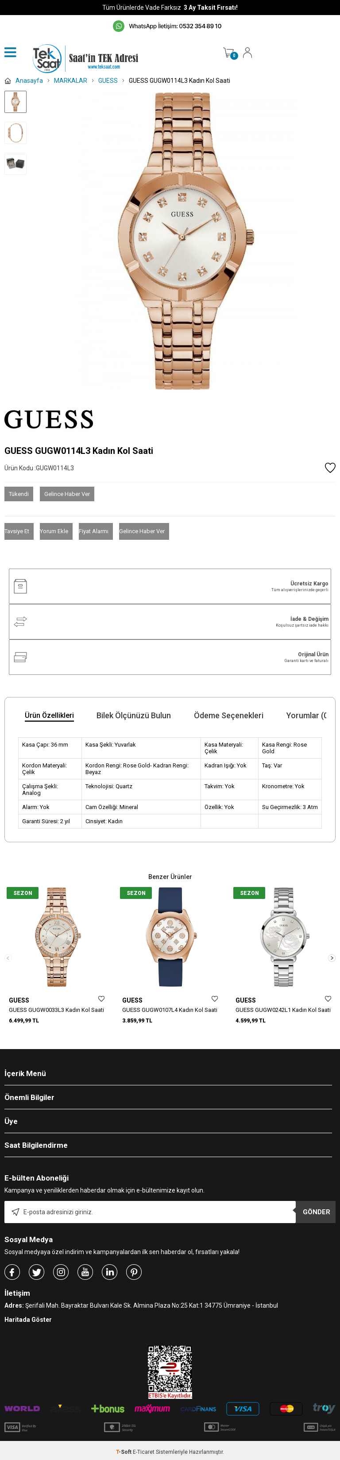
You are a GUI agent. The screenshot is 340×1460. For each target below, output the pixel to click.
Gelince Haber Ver (67, 494)
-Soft (124, 1449)
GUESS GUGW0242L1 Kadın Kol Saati (283, 1010)
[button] (332, 956)
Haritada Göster (28, 1316)
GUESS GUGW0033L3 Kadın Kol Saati (56, 1010)
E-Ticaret (144, 1449)
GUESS (19, 1000)
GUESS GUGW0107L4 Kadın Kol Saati (169, 1010)
